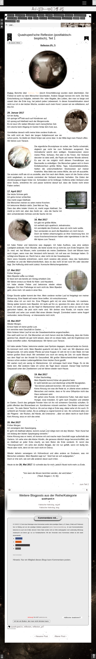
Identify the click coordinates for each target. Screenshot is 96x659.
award (36, 18)
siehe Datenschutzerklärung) (58, 527)
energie (76, 18)
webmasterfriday (54, 18)
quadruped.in (67, 18)
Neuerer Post (41, 636)
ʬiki (1, 2)
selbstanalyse (31, 15)
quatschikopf (10, 21)
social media (12, 18)
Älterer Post (60, 636)
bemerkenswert (80, 15)
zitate (82, 18)
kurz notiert (20, 15)
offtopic (11, 15)
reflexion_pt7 (38, 627)
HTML (18, 549)
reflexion (43, 18)
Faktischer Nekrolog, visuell (49, 505)
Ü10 (18, 21)
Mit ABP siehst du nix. (40, 617)
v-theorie (49, 15)
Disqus (18, 542)
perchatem (69, 15)
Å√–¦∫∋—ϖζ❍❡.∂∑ (48, 9)
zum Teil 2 (84, 484)
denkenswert (59, 15)
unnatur (41, 15)
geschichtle (22, 18)
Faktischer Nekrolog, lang (49, 508)
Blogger (18, 538)
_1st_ (30, 18)
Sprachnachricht (22, 545)
